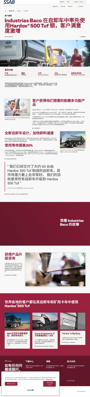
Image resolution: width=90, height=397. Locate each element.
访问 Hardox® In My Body (68, 342)
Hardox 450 (35, 138)
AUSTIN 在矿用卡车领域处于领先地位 (44, 346)
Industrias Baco (9, 138)
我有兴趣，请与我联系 (10, 275)
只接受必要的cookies (43, 384)
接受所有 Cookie (17, 384)
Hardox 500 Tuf (36, 109)
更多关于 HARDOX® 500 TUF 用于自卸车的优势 (16, 194)
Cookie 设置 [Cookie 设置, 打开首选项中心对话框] (30, 390)
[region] (30, 384)
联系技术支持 (71, 380)
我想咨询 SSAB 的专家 (10, 159)
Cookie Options (81, 391)
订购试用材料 (36, 128)
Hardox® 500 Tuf (11, 75)
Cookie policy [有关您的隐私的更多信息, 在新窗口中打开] (49, 381)
